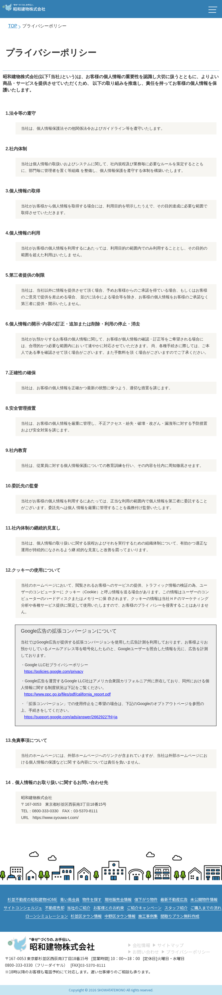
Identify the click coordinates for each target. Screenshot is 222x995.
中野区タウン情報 (120, 916)
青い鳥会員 (70, 899)
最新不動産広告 (174, 899)
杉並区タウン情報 (86, 916)
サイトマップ (170, 945)
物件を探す (92, 899)
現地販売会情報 (118, 899)
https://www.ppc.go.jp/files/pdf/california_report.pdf (67, 694)
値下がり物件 (146, 899)
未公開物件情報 (204, 899)
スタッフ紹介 (176, 907)
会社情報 (141, 945)
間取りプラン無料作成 (179, 916)
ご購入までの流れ (205, 907)
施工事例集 (148, 916)
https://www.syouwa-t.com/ (56, 817)
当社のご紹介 (78, 907)
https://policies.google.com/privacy (53, 671)
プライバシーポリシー (188, 951)
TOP (12, 26)
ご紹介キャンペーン (144, 907)
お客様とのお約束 (108, 907)
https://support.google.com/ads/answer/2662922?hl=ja (71, 717)
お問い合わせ (145, 951)
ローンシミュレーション (46, 916)
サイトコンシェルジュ (23, 907)
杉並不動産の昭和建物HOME (32, 899)
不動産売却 (54, 907)
